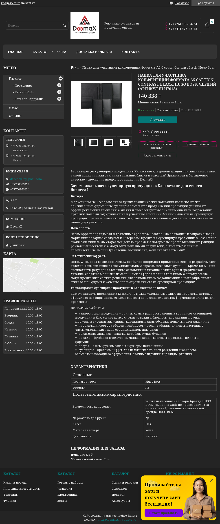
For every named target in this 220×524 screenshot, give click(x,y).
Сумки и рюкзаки (125, 482)
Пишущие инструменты (21, 488)
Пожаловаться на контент (117, 520)
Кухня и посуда (15, 482)
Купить (159, 120)
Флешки (9, 501)
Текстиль (10, 495)
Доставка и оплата (94, 52)
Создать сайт (10, 3)
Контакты (131, 52)
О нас (62, 52)
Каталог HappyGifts (29, 99)
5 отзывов (182, 3)
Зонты (62, 501)
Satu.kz (132, 515)
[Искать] (64, 26)
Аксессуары (121, 501)
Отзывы (15, 116)
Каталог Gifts (24, 92)
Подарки (118, 495)
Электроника (67, 495)
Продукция (23, 85)
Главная (16, 52)
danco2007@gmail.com (26, 179)
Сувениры (119, 488)
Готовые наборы (70, 482)
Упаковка (64, 488)
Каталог (40, 52)
